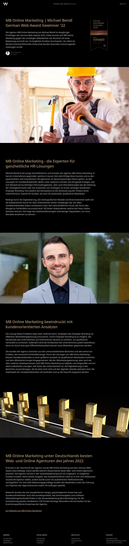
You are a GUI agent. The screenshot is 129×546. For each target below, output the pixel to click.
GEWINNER (7, 541)
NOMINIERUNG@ (111, 539)
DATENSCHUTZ (76, 541)
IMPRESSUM (75, 539)
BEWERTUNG (7, 543)
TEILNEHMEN (7, 539)
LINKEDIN (40, 543)
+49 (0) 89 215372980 (114, 543)
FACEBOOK (41, 541)
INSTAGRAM (41, 539)
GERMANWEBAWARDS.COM (116, 541)
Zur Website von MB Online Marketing (24, 510)
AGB (72, 543)
